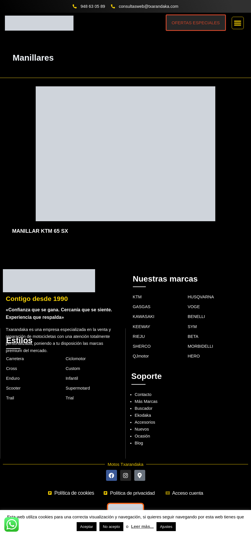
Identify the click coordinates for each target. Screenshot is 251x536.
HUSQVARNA (201, 288)
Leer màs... (142, 526)
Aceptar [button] (86, 526)
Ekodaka (143, 407)
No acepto (111, 526)
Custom (73, 360)
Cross (11, 360)
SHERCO (142, 338)
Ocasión (142, 428)
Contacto (143, 386)
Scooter (13, 380)
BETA (193, 328)
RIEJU (139, 328)
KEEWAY (141, 318)
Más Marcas (146, 393)
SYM (192, 318)
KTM (137, 288)
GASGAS (142, 298)
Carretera (15, 350)
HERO (194, 348)
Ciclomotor (76, 350)
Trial (70, 390)
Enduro (13, 370)
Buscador (143, 400)
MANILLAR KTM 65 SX (40, 231)
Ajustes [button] (166, 526)
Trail (10, 390)
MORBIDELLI (200, 338)
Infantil (72, 370)
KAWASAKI (143, 308)
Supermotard (78, 380)
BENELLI (196, 308)
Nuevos (142, 421)
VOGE (194, 298)
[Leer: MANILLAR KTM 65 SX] (125, 153)
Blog (139, 435)
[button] (238, 23)
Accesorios (145, 414)
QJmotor (141, 348)
